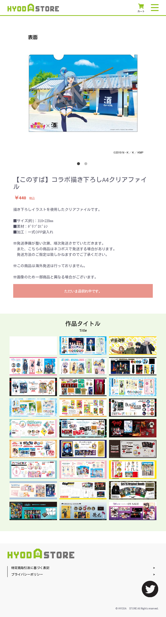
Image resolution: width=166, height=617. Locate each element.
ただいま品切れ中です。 (83, 291)
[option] (83, 93)
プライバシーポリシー (27, 575)
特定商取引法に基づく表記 (30, 568)
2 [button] (86, 164)
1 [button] (79, 164)
